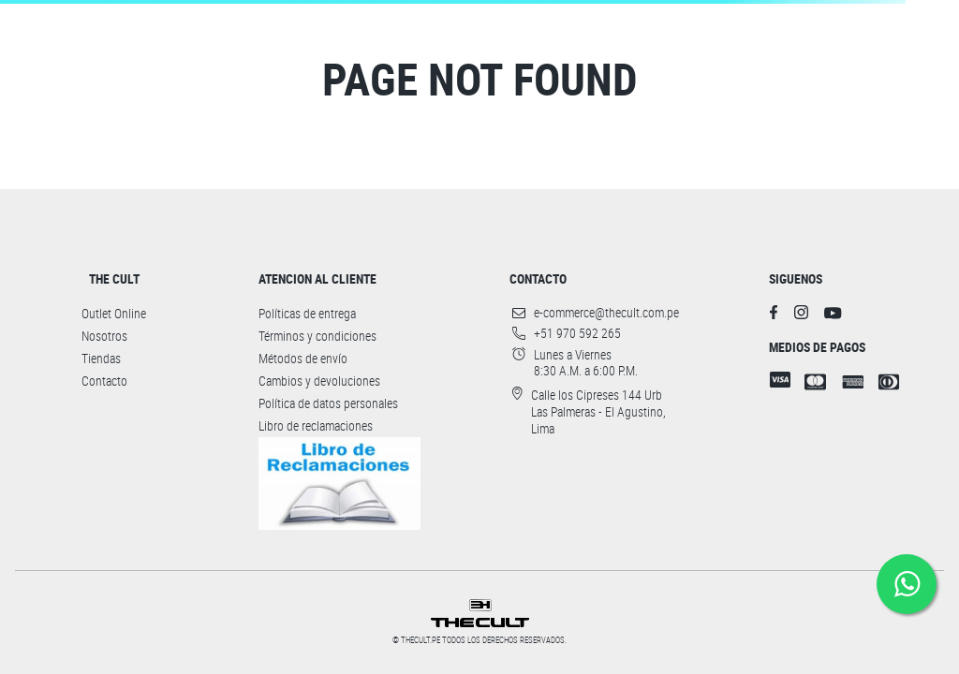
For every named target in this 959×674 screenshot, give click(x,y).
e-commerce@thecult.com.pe (606, 312)
